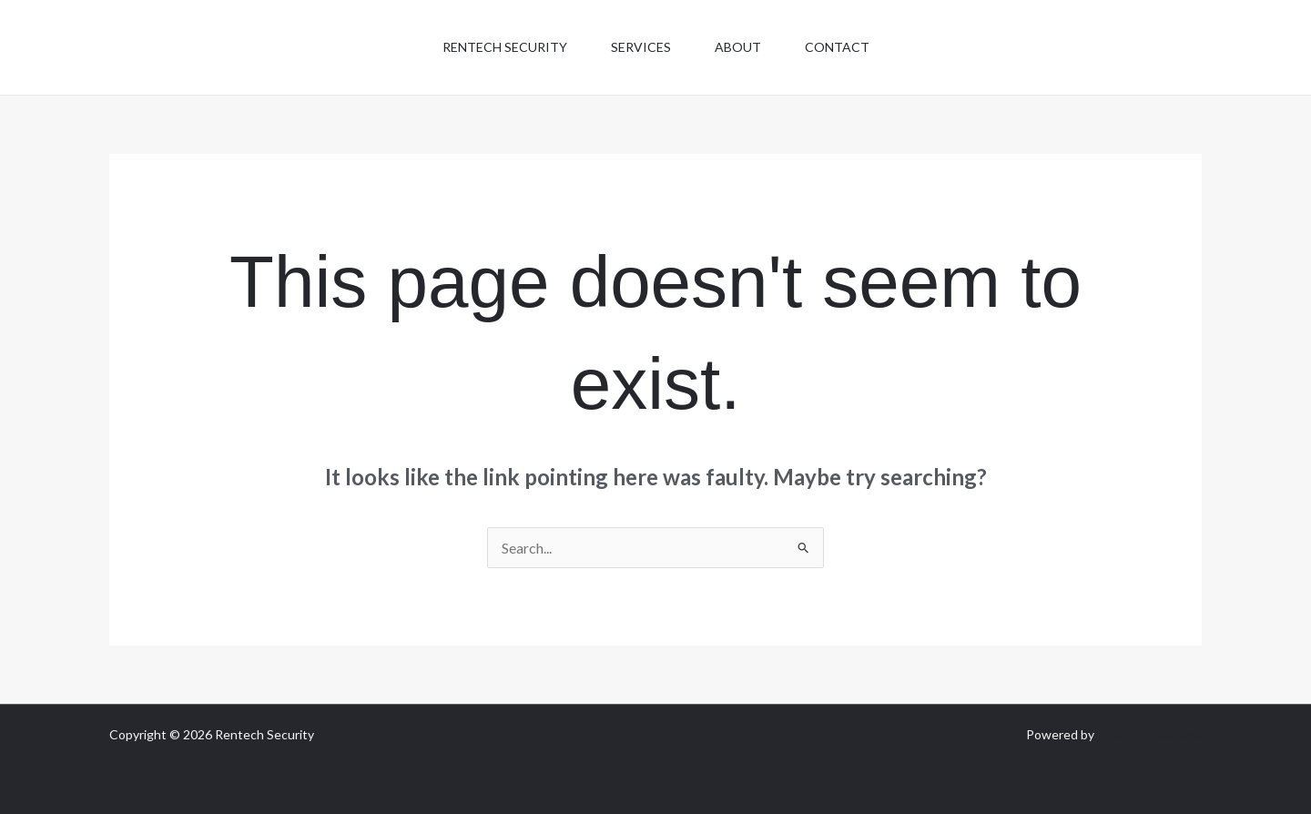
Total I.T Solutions (1149, 734)
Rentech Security (504, 47)
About (738, 47)
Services (641, 47)
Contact (837, 47)
